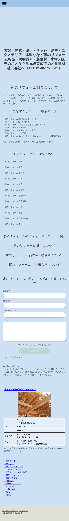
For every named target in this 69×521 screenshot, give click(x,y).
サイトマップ (23, 511)
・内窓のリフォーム (12, 469)
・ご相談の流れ (10, 489)
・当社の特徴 (10, 461)
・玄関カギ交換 (10, 478)
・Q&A (7, 492)
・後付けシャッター (12, 475)
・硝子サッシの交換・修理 (15, 472)
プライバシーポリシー (27, 345)
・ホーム (8, 458)
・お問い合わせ (10, 495)
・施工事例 (9, 486)
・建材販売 (9, 481)
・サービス (9, 464)
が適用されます (34, 345)
